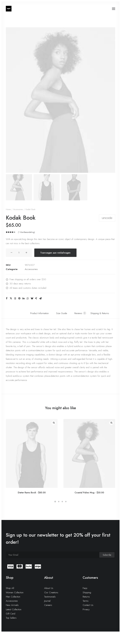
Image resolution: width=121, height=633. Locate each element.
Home (8, 209)
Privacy (86, 609)
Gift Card (10, 613)
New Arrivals (12, 605)
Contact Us (88, 605)
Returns (86, 596)
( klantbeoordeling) (26, 232)
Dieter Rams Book (32, 492)
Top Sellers (11, 618)
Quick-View (54, 423)
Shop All (10, 588)
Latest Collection (13, 609)
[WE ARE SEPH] (8, 8)
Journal (47, 601)
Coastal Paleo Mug (89, 492)
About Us (48, 588)
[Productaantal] (19, 253)
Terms (85, 601)
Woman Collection (14, 592)
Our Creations (51, 592)
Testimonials (50, 596)
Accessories (18, 209)
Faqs (85, 588)
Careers (48, 605)
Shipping (87, 592)
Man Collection (13, 596)
